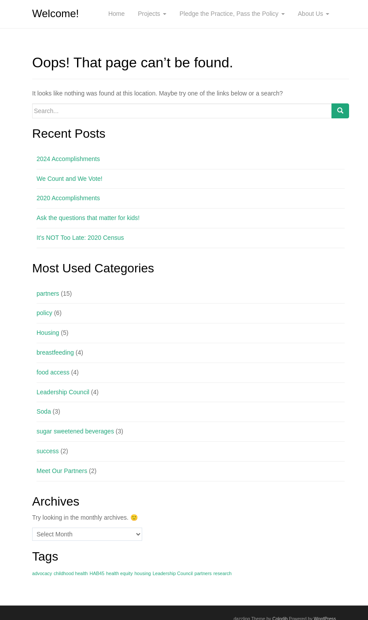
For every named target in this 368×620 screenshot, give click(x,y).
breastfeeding (55, 352)
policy (44, 312)
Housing (48, 332)
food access (53, 372)
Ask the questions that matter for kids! (88, 217)
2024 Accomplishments (68, 158)
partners (48, 293)
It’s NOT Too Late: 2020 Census (80, 237)
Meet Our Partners (62, 470)
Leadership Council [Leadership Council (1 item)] (173, 573)
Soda (44, 411)
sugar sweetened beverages (75, 431)
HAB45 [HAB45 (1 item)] (96, 573)
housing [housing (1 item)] (142, 573)
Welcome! (55, 13)
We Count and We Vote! (70, 178)
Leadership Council (63, 392)
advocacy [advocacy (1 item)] (42, 573)
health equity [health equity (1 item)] (119, 573)
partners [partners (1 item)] (203, 573)
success (48, 451)
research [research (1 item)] (222, 573)
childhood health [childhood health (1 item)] (71, 573)
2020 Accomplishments (68, 198)
